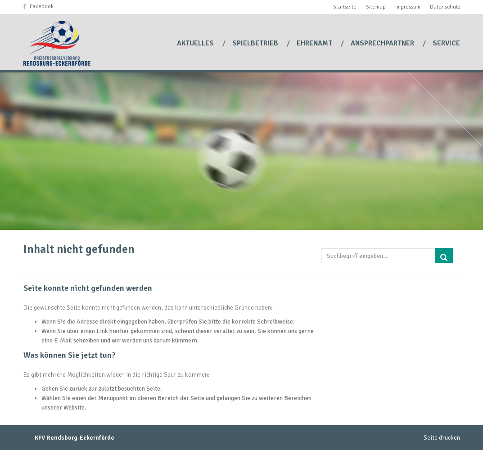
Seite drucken (442, 437)
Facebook (42, 6)
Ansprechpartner (383, 43)
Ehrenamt (315, 43)
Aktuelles (196, 43)
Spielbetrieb (256, 43)
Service (446, 43)
